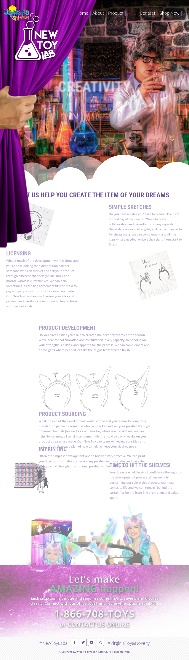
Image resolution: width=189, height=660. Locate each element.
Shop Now (169, 13)
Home (82, 13)
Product (116, 13)
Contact (147, 13)
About (98, 13)
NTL (132, 13)
